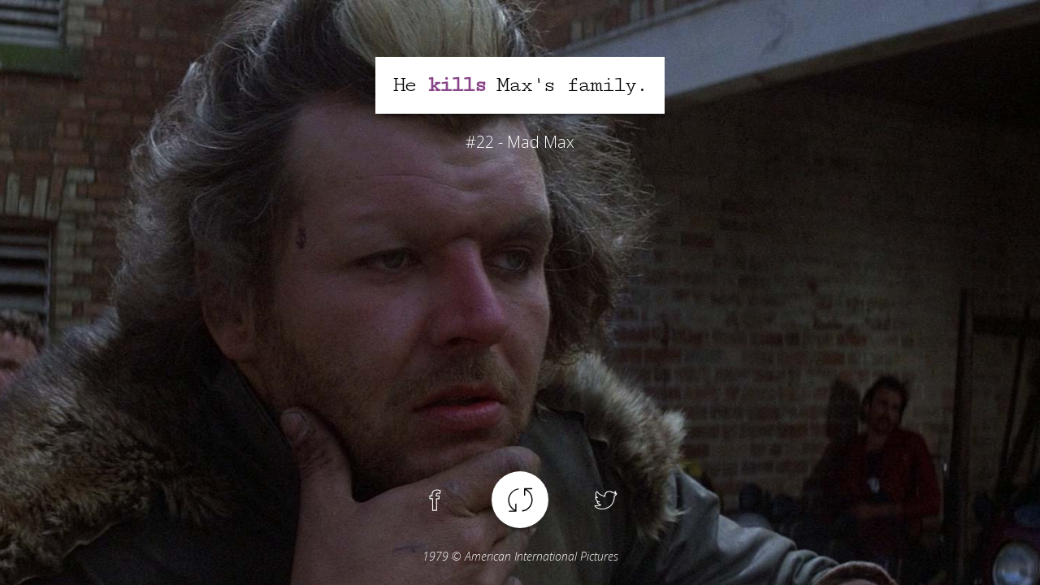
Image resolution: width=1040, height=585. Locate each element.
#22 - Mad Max (520, 142)
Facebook (434, 499)
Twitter (605, 499)
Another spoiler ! (520, 499)
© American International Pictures (520, 556)
